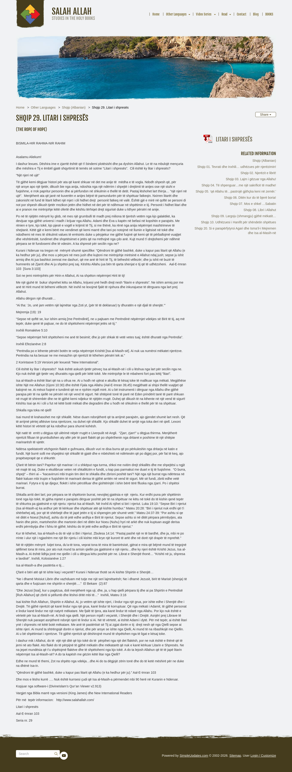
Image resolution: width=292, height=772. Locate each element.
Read (224, 14)
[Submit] (56, 753)
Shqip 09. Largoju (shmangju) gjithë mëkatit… (243, 216)
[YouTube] (63, 755)
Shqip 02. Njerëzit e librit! (258, 173)
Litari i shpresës (234, 139)
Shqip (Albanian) (74, 107)
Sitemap (235, 755)
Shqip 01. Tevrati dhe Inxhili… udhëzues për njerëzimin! (236, 167)
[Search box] (38, 753)
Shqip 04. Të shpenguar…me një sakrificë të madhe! (238, 185)
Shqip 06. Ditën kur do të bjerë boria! (250, 197)
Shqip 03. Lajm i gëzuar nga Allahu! (251, 179)
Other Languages (176, 14)
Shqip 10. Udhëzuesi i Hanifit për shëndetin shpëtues (238, 222)
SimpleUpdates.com (194, 755)
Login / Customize (263, 755)
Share (265, 114)
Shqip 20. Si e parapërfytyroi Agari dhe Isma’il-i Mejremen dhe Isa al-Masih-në (235, 231)
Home (155, 14)
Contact (241, 14)
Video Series (204, 14)
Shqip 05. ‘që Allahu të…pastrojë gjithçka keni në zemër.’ (236, 191)
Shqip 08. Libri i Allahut (260, 210)
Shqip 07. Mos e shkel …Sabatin (253, 204)
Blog (256, 14)
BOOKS (269, 14)
